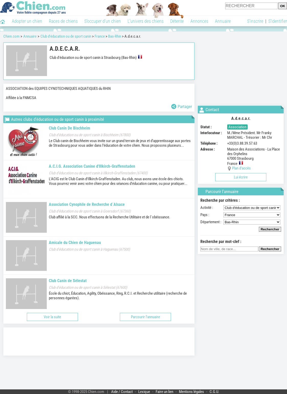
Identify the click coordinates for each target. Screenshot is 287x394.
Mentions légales (191, 391)
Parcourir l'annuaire (145, 317)
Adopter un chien (27, 21)
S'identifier (277, 21)
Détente (177, 21)
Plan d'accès (241, 168)
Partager (181, 106)
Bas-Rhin (114, 36)
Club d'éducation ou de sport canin (65, 36)
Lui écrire (241, 177)
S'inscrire (255, 21)
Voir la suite (52, 317)
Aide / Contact (122, 391)
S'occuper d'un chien (102, 21)
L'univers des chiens (146, 21)
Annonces (199, 21)
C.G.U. (214, 391)
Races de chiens (63, 21)
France (100, 36)
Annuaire (223, 21)
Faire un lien (164, 391)
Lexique (144, 391)
